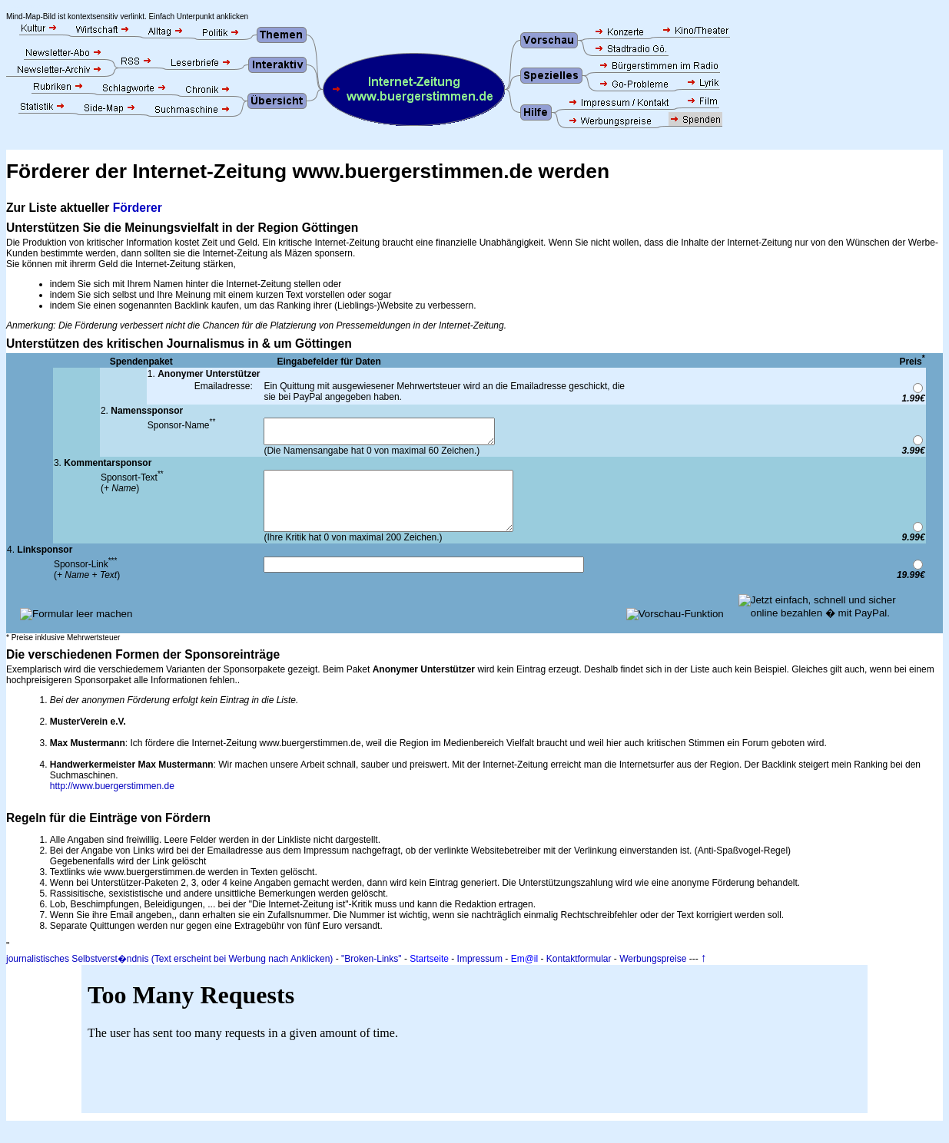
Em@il (525, 975)
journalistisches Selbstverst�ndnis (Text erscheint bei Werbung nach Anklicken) (169, 975)
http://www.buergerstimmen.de (112, 802)
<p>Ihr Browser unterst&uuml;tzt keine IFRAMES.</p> (474, 1055)
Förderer (137, 207)
